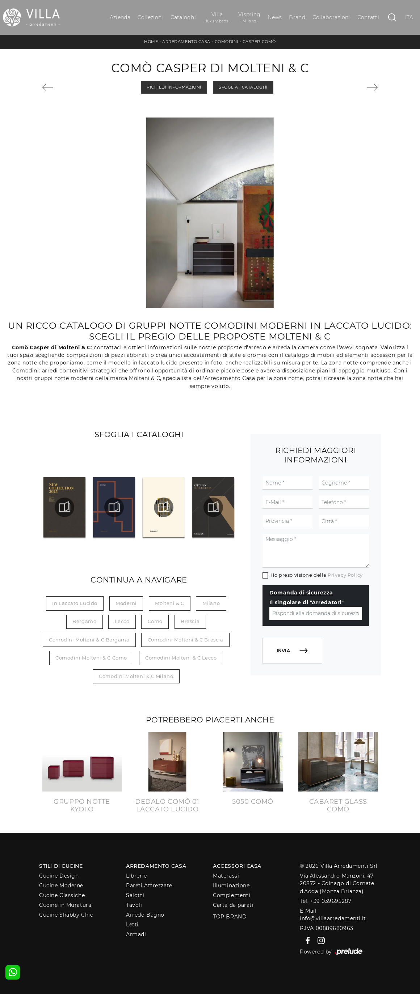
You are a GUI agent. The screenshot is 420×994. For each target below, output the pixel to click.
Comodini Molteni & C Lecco (181, 658)
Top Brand (230, 916)
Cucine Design (59, 876)
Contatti (368, 17)
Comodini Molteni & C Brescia (185, 640)
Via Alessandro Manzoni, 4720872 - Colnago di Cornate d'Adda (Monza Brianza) (337, 884)
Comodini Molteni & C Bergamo (89, 640)
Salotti (135, 895)
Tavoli (134, 905)
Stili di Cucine (61, 866)
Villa (217, 17)
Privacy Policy (345, 575)
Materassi (226, 876)
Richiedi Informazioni (174, 87)
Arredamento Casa (186, 41)
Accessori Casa (237, 866)
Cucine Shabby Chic (66, 915)
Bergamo (84, 621)
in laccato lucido (74, 603)
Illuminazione (231, 885)
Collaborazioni (331, 17)
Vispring (249, 17)
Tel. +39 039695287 (325, 901)
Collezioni (150, 17)
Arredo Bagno (145, 915)
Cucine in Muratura (65, 905)
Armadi (136, 934)
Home (151, 41)
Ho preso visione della (316, 575)
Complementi (231, 895)
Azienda (120, 17)
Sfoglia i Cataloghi (243, 87)
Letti (132, 924)
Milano (211, 603)
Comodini (226, 41)
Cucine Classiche (62, 895)
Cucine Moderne (61, 885)
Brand (297, 17)
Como (155, 621)
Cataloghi (183, 17)
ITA (409, 17)
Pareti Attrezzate (149, 885)
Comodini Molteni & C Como (91, 658)
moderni (126, 603)
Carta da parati (233, 905)
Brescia (190, 621)
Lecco (122, 621)
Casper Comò (259, 41)
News (275, 17)
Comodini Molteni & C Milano (136, 676)
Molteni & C (169, 603)
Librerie (136, 876)
